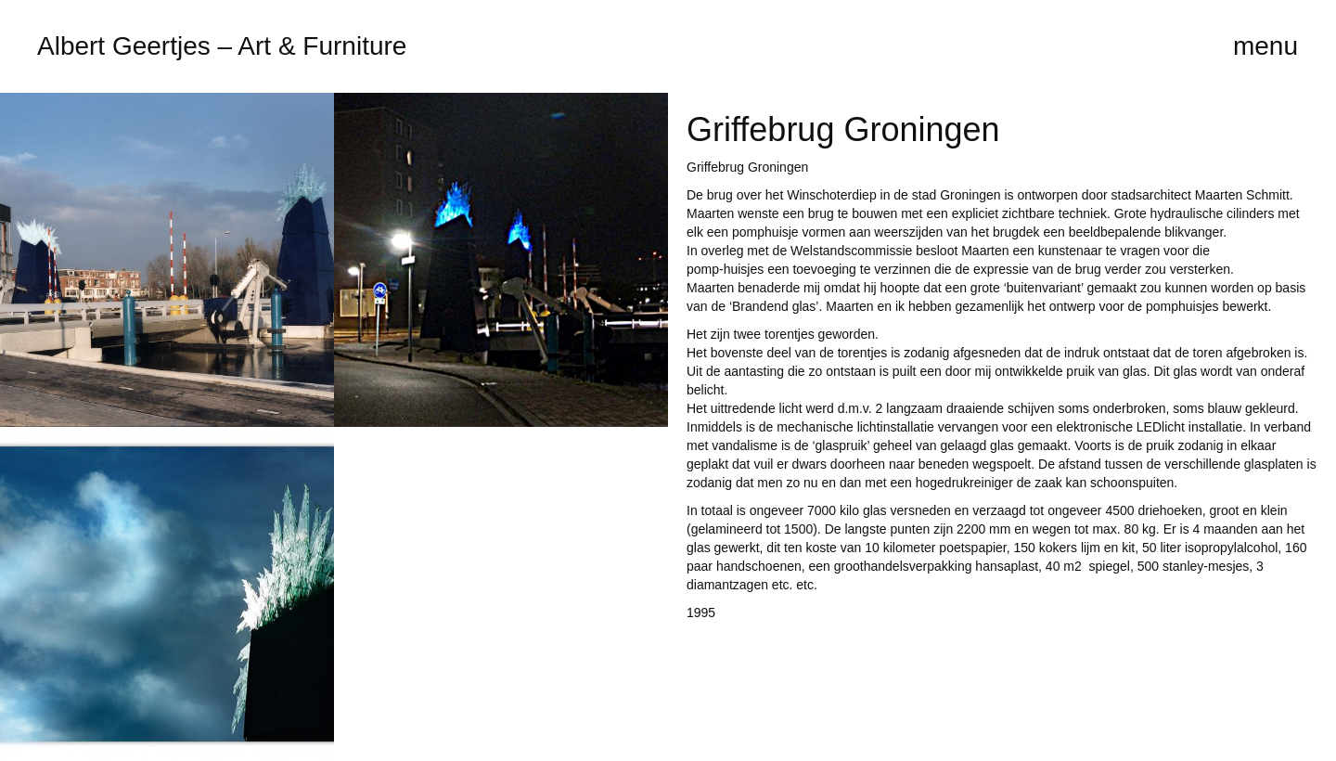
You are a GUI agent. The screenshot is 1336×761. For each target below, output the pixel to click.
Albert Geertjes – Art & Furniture (221, 46)
